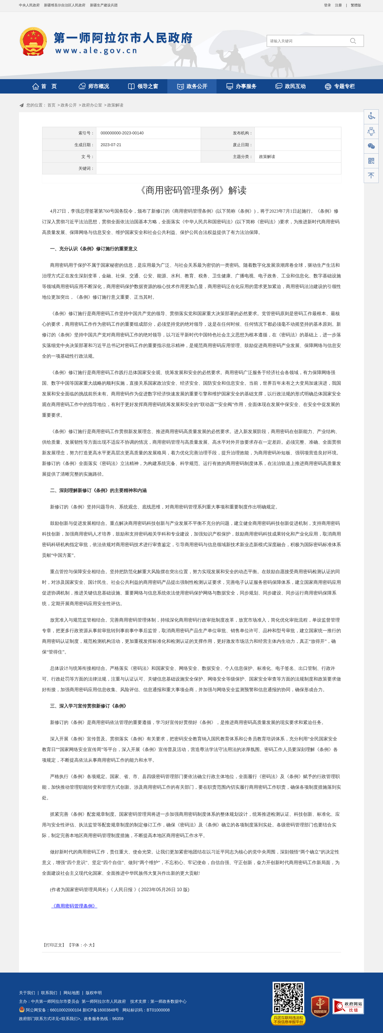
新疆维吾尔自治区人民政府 (64, 5)
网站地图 (72, 992)
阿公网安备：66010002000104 (53, 1010)
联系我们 (49, 992)
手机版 (371, 161)
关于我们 (27, 992)
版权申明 (94, 992)
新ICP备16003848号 (101, 1010)
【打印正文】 (54, 945)
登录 (327, 5)
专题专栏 (344, 86)
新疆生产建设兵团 (104, 5)
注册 (338, 5)
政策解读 (115, 105)
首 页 (49, 86)
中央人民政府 (29, 5)
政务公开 (197, 86)
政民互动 (295, 86)
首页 (51, 105)
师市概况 (98, 86)
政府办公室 (92, 105)
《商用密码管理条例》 (74, 906)
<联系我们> (69, 1018)
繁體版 (356, 5)
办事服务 (246, 86)
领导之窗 (147, 86)
